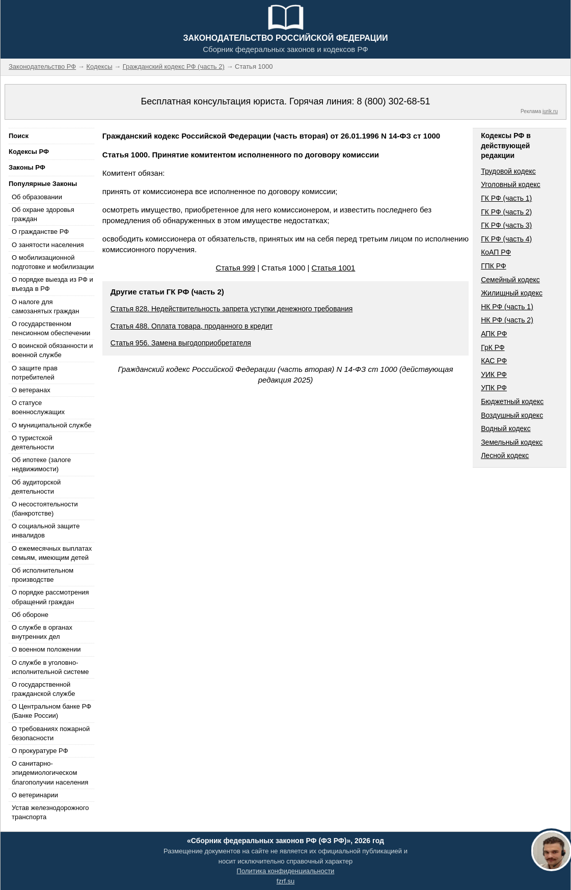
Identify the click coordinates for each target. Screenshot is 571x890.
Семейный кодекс (510, 280)
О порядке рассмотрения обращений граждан (50, 596)
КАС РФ (494, 361)
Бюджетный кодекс (512, 401)
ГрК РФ (492, 347)
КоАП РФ (496, 252)
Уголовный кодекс (510, 184)
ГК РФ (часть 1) (506, 198)
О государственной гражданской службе (43, 689)
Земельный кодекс (511, 442)
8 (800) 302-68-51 (393, 101)
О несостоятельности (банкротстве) (45, 508)
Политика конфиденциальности (286, 871)
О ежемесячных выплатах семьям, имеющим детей (52, 553)
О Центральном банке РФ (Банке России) (51, 711)
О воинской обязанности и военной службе (52, 350)
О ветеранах (31, 390)
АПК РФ (494, 334)
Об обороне (30, 614)
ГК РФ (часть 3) (506, 225)
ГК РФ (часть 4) (506, 239)
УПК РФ (494, 388)
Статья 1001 (334, 267)
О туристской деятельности (33, 442)
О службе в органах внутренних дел (42, 632)
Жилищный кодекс (511, 293)
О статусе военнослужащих (38, 407)
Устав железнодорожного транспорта (50, 812)
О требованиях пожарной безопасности (51, 733)
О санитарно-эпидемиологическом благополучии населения (50, 773)
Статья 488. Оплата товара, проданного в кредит (192, 326)
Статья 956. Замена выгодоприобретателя (181, 343)
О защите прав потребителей (35, 372)
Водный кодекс (506, 428)
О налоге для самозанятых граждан (45, 306)
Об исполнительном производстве (42, 575)
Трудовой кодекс (508, 171)
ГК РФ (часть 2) (506, 212)
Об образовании (37, 197)
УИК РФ (494, 374)
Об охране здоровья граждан (43, 214)
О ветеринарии (35, 795)
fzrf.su (285, 881)
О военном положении (46, 649)
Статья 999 (236, 267)
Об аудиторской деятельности (36, 486)
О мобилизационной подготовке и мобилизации (53, 262)
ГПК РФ (493, 266)
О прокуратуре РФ (40, 750)
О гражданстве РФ (40, 231)
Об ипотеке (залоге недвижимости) (41, 464)
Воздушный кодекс (512, 415)
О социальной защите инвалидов (45, 530)
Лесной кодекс (505, 455)
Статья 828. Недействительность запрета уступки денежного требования (232, 309)
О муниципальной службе (51, 425)
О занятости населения (48, 245)
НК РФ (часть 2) (507, 320)
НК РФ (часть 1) (507, 307)
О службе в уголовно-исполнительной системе (50, 667)
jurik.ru (550, 111)
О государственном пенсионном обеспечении (51, 328)
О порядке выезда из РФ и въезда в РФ (52, 284)
